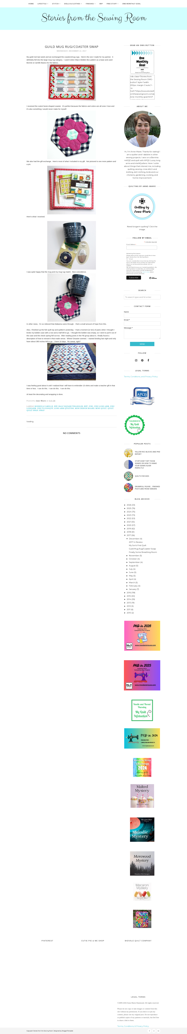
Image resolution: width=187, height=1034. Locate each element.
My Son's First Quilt (137, 545)
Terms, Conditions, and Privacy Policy (141, 376)
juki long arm (101, 406)
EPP (55, 406)
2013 (129, 603)
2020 (129, 525)
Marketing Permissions (133, 253)
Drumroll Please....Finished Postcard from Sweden (147, 487)
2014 (129, 599)
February (133, 586)
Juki (91, 406)
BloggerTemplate (67, 1031)
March (132, 582)
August (132, 565)
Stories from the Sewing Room (93, 18)
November (134, 555)
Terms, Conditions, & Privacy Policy (133, 1026)
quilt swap (32, 410)
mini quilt (101, 408)
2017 (129, 535)
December (134, 539)
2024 (129, 512)
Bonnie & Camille (44, 406)
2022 (129, 518)
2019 (129, 528)
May (131, 576)
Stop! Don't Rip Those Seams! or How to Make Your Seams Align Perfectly (146, 464)
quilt (111, 408)
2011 (129, 609)
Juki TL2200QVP (45, 408)
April (131, 579)
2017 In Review (136, 542)
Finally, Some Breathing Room (143, 552)
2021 (129, 522)
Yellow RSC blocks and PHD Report (147, 453)
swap (41, 410)
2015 (129, 596)
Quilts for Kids (142, 476)
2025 (129, 508)
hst (86, 406)
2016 (129, 592)
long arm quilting (64, 408)
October (133, 559)
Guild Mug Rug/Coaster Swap (142, 549)
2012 (129, 606)
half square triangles (70, 406)
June (131, 572)
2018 (129, 532)
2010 (129, 613)
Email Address (131, 244)
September (134, 562)
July (131, 569)
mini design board (84, 408)
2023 (129, 515)
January (132, 589)
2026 (129, 505)
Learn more (146, 272)
